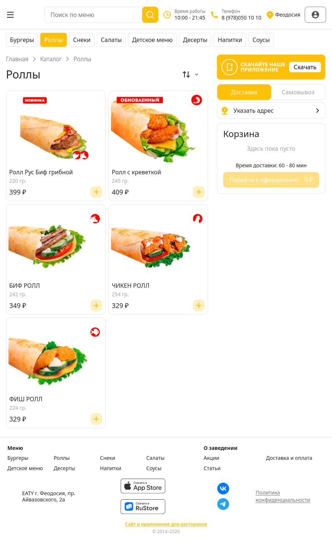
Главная (17, 59)
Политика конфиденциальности (283, 496)
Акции (211, 458)
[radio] (244, 92)
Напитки (230, 40)
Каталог (51, 59)
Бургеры (22, 40)
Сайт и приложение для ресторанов (166, 524)
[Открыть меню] (10, 15)
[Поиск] (150, 15)
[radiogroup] (271, 92)
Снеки (81, 40)
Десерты (195, 40)
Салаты (111, 40)
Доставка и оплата (289, 458)
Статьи (212, 468)
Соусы (261, 40)
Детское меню (152, 40)
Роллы (53, 40)
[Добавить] (96, 192)
